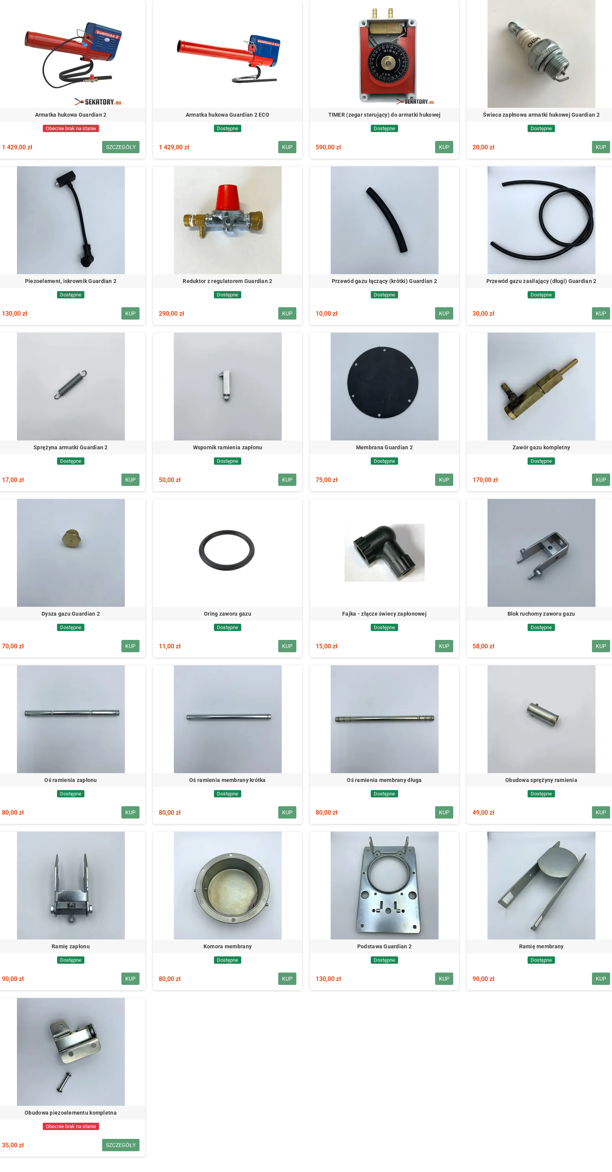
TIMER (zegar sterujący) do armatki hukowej (384, 115)
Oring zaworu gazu (227, 614)
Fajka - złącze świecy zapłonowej (384, 614)
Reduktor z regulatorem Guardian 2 (227, 281)
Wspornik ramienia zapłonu (227, 447)
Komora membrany (227, 946)
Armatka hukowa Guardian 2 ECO (227, 115)
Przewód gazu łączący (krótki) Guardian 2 (384, 281)
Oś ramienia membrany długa (384, 780)
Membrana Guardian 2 (384, 447)
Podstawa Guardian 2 (384, 946)
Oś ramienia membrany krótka (227, 780)
